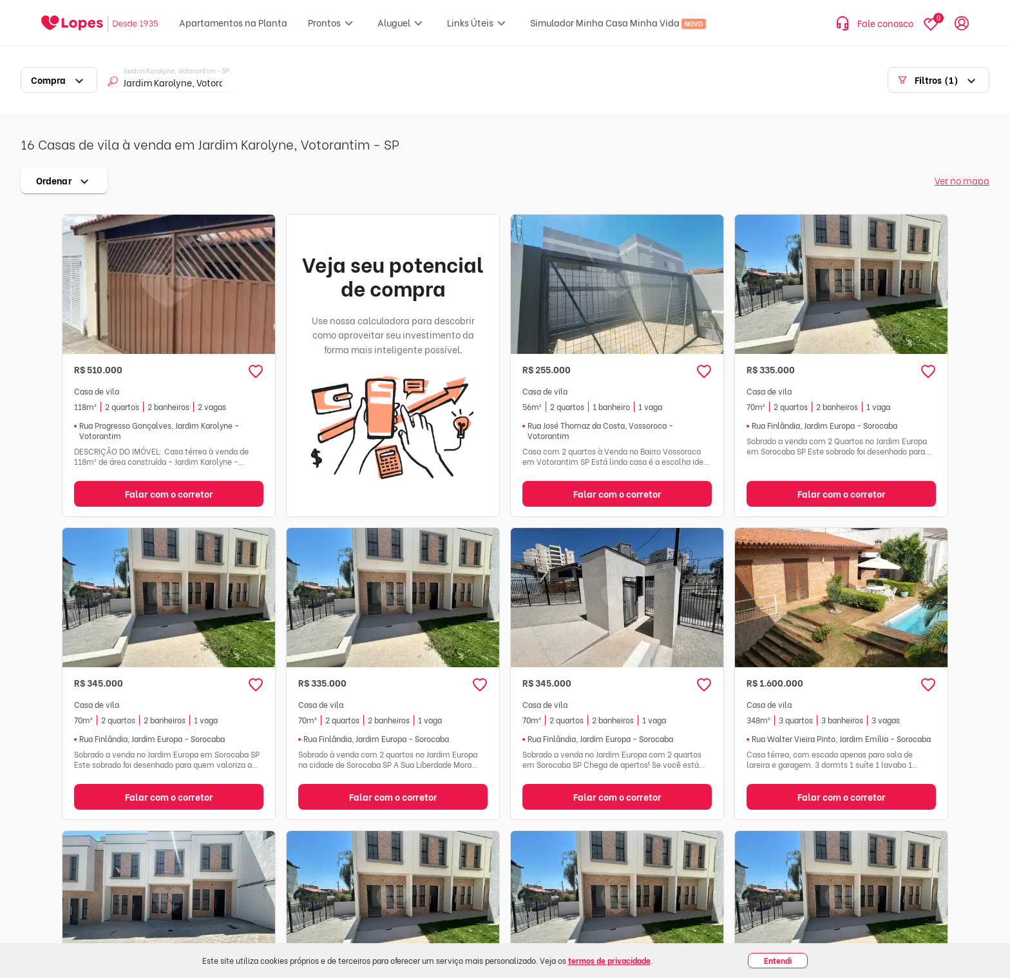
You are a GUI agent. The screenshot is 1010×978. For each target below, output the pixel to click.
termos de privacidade (609, 960)
